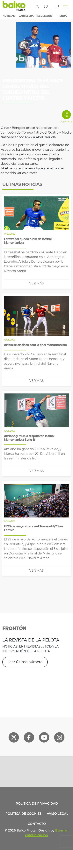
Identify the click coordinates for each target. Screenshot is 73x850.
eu (44, 6)
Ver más (36, 283)
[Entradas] (54, 6)
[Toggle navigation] (65, 7)
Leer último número (25, 662)
